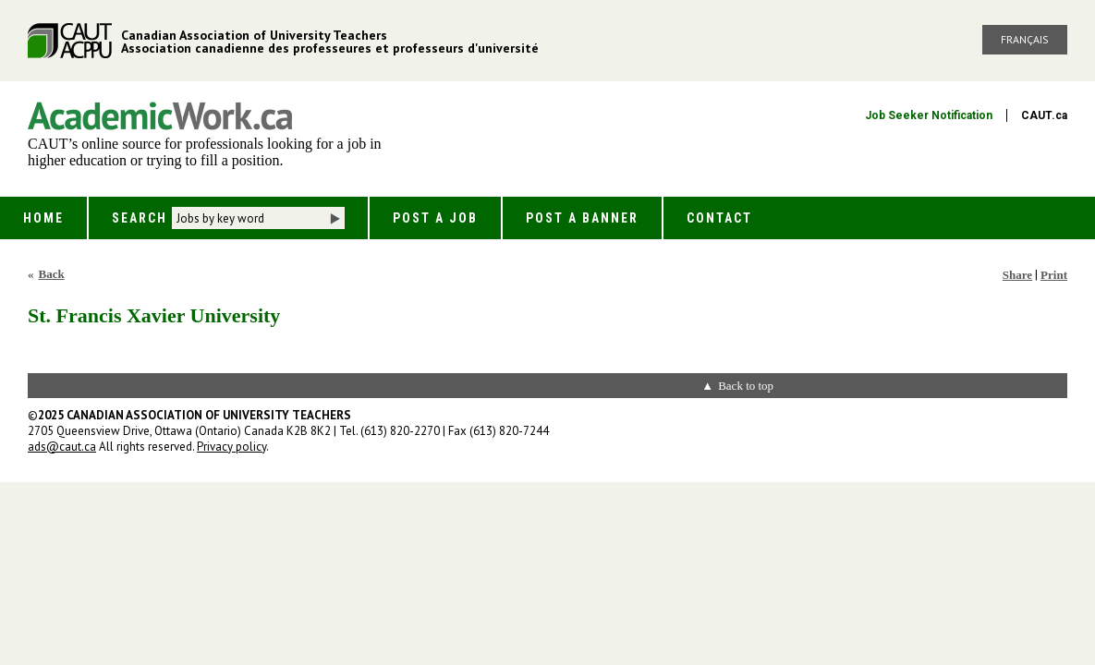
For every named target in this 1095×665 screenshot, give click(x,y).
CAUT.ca (1044, 115)
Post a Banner (582, 218)
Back (52, 274)
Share (1017, 275)
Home (43, 218)
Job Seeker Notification (928, 115)
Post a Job (435, 218)
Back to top (745, 386)
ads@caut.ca (62, 446)
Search (139, 218)
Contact (719, 218)
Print (1053, 275)
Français (1025, 39)
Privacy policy (231, 446)
